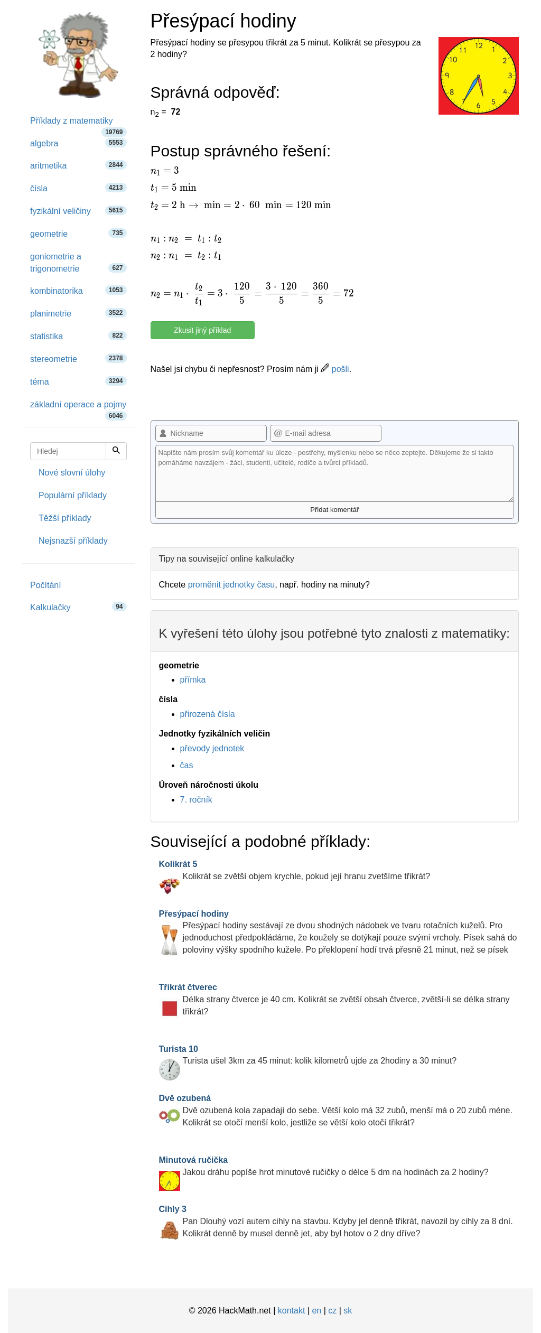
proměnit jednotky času (231, 584)
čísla (78, 188)
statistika (78, 336)
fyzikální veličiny (78, 211)
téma (78, 381)
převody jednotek (212, 748)
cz (332, 1310)
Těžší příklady (65, 518)
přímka (193, 679)
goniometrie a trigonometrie (78, 262)
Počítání (45, 585)
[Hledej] (116, 451)
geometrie (78, 233)
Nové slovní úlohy (72, 472)
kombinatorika (78, 290)
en (316, 1310)
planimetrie (78, 313)
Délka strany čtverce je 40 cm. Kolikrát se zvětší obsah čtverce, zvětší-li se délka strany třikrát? (334, 999)
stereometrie (78, 358)
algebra (78, 143)
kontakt (291, 1310)
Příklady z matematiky (78, 124)
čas (186, 765)
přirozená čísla (207, 714)
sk (347, 1310)
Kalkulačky (78, 607)
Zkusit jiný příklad (202, 330)
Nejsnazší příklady (73, 540)
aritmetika (78, 165)
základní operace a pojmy (78, 408)
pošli (335, 369)
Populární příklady (73, 495)
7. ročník (196, 799)
